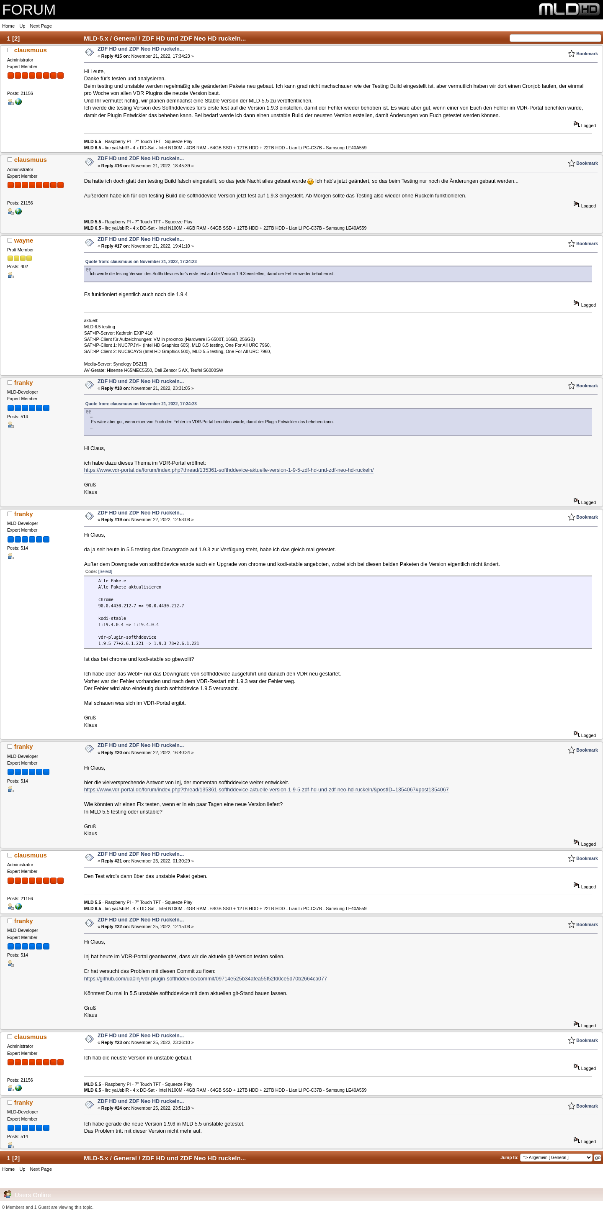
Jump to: (509, 1157)
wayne (24, 240)
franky (23, 382)
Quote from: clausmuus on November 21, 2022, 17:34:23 (141, 261)
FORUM (29, 9)
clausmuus (30, 50)
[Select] (105, 571)
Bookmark (587, 53)
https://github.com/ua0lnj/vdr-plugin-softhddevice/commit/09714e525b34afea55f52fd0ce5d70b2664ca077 (205, 979)
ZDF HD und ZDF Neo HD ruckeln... (141, 49)
